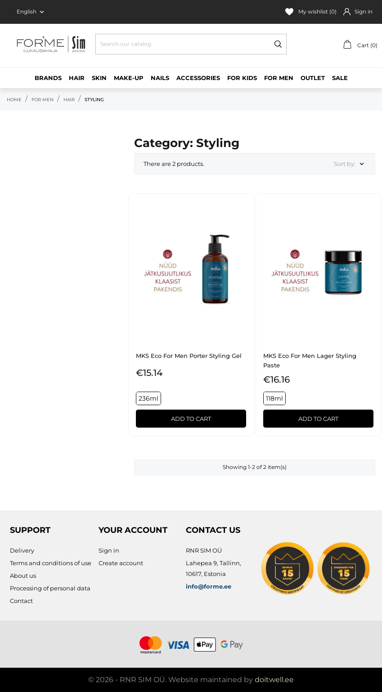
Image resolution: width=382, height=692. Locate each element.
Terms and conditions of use (50, 563)
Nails (160, 77)
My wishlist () (311, 11)
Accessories (198, 77)
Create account (121, 563)
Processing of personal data (50, 588)
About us (23, 575)
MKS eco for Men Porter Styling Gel (189, 355)
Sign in (109, 550)
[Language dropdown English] (31, 11)
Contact (21, 600)
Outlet (313, 77)
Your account (133, 530)
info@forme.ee (208, 586)
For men (278, 77)
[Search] (191, 44)
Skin (99, 77)
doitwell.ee (274, 679)
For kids (242, 77)
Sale (340, 77)
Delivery (22, 550)
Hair (77, 77)
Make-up (129, 77)
